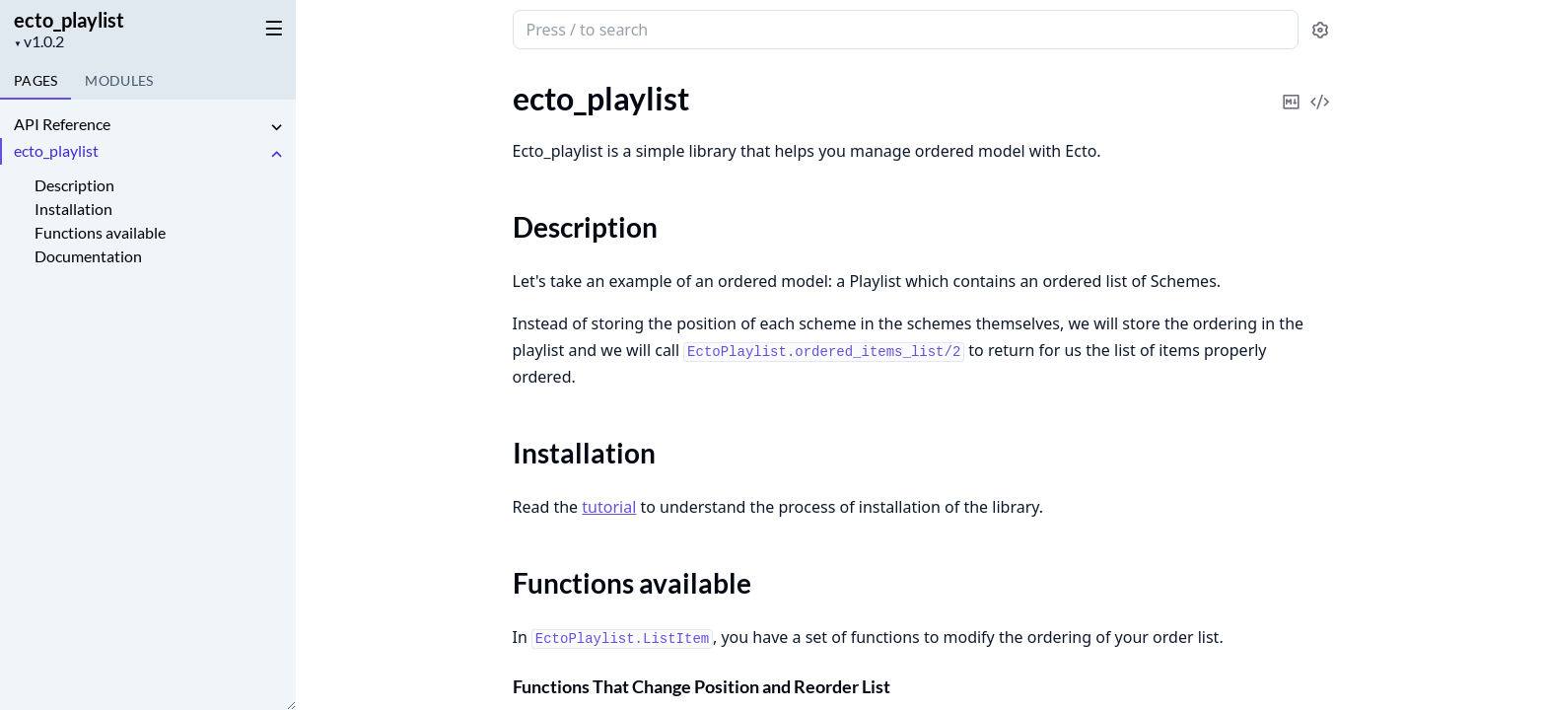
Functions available (100, 232)
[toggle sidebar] (270, 27)
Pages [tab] (35, 80)
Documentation (88, 256)
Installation (73, 208)
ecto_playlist (69, 20)
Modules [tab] (119, 80)
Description (74, 185)
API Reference (62, 123)
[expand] (276, 127)
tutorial (609, 507)
